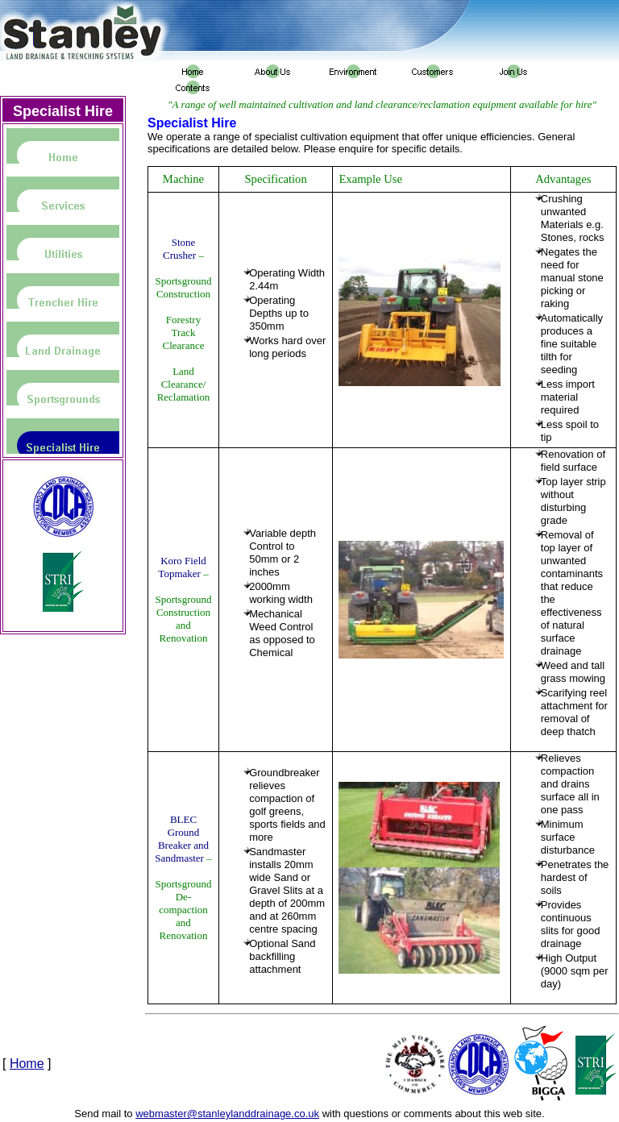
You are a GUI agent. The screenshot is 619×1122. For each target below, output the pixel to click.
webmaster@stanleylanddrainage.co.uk (227, 1113)
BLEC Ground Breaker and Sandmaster (182, 838)
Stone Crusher (179, 248)
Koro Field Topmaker (182, 567)
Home (27, 1063)
